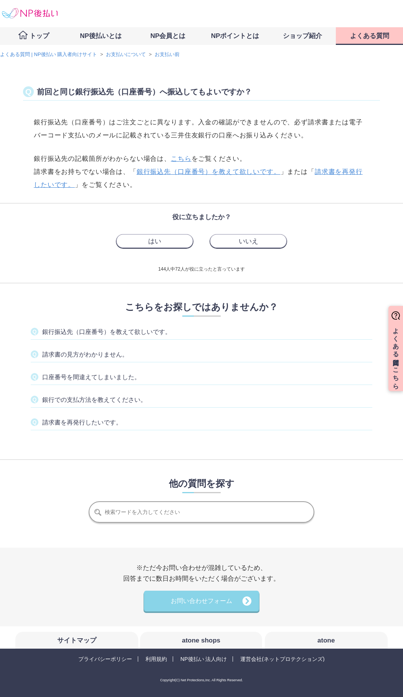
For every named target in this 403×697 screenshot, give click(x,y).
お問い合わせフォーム (201, 601)
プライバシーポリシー (105, 659)
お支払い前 (167, 54)
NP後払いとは (101, 36)
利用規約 (156, 659)
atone (326, 640)
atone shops (201, 640)
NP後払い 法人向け (203, 659)
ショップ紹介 (302, 36)
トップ (39, 36)
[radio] (154, 241)
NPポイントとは (235, 36)
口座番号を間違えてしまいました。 (91, 377)
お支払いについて (126, 54)
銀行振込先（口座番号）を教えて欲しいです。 (209, 171)
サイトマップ (76, 640)
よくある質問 (369, 36)
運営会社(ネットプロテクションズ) (282, 659)
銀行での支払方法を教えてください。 (94, 399)
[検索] (201, 512)
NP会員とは (168, 36)
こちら (181, 158)
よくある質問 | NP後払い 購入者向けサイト (48, 54)
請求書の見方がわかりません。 (85, 354)
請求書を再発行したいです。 (82, 422)
